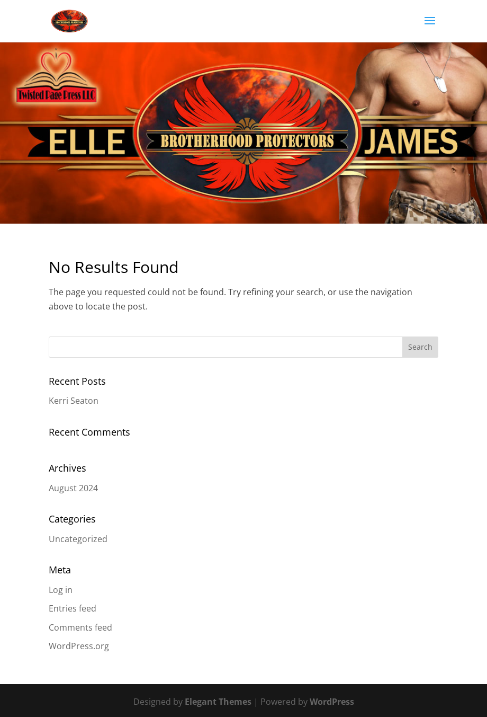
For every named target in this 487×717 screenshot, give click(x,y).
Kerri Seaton (73, 400)
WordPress (332, 701)
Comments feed (80, 627)
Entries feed (72, 608)
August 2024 (73, 488)
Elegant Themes (218, 701)
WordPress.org (79, 646)
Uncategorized (78, 539)
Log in (61, 590)
